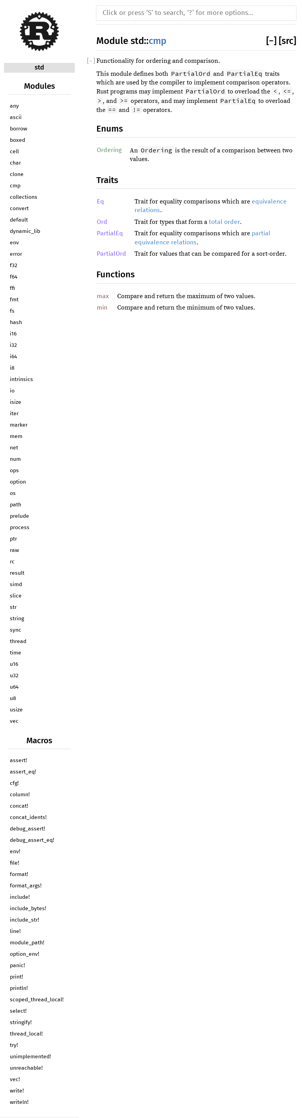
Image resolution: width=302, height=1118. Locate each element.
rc (12, 561)
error (16, 254)
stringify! (21, 1022)
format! (19, 874)
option (18, 482)
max (103, 296)
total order (224, 222)
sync (15, 630)
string (17, 618)
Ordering (109, 150)
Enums (109, 128)
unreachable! (26, 1068)
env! (15, 851)
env (14, 243)
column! (20, 794)
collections (23, 197)
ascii (16, 117)
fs (12, 311)
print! (16, 977)
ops (14, 470)
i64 (13, 356)
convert (19, 208)
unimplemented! (30, 1056)
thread (18, 641)
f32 (13, 265)
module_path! (27, 943)
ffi (12, 288)
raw (14, 550)
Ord (102, 222)
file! (14, 863)
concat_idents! (28, 817)
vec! (15, 1079)
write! (17, 1091)
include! (20, 897)
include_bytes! (28, 908)
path (15, 505)
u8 (13, 698)
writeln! (19, 1102)
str (13, 607)
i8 (12, 368)
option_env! (24, 954)
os (13, 493)
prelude (19, 516)
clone (17, 174)
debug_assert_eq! (32, 840)
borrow (18, 129)
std (39, 67)
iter (14, 413)
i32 (13, 345)
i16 (13, 334)
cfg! (14, 783)
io (12, 391)
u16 (14, 664)
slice (16, 596)
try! (14, 1045)
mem (16, 436)
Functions (115, 274)
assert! (18, 760)
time (15, 653)
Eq (100, 201)
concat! (19, 806)
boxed (17, 140)
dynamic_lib (25, 231)
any (14, 106)
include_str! (24, 920)
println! (19, 988)
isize (15, 402)
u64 (14, 687)
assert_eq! (23, 772)
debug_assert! (27, 829)
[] (272, 40)
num (15, 459)
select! (18, 1011)
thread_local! (26, 1034)
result (17, 573)
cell (14, 151)
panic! (17, 965)
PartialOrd (111, 254)
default (19, 220)
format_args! (26, 886)
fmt (14, 299)
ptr (13, 539)
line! (15, 931)
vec (14, 721)
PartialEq (110, 233)
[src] (287, 40)
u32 (14, 675)
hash (16, 322)
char (15, 163)
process (19, 527)
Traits (107, 180)
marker (19, 425)
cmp (15, 186)
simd (16, 584)
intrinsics (21, 379)
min (102, 307)
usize (16, 710)
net (14, 448)
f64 (13, 277)
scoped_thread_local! (37, 1000)
